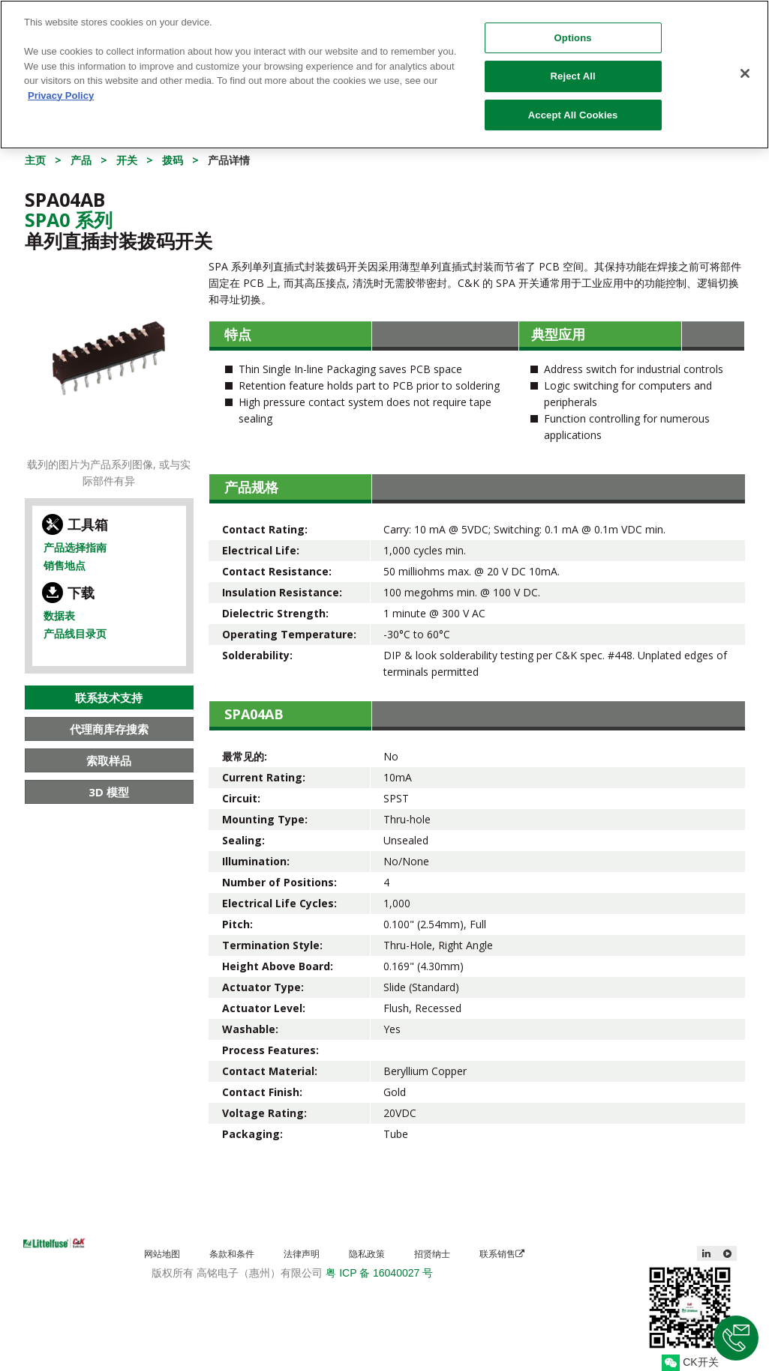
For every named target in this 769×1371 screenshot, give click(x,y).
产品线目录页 (75, 633)
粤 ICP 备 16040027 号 (379, 1273)
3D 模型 (109, 791)
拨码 (172, 160)
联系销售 (501, 1253)
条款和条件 (231, 1253)
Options (573, 29)
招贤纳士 (432, 1253)
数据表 (59, 615)
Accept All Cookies (573, 106)
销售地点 (65, 565)
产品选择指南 (75, 547)
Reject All (573, 68)
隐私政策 (367, 1253)
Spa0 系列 (69, 219)
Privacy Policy (61, 87)
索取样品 (108, 760)
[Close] (744, 65)
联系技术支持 (109, 697)
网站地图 (162, 1253)
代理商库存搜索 (109, 728)
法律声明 (302, 1253)
